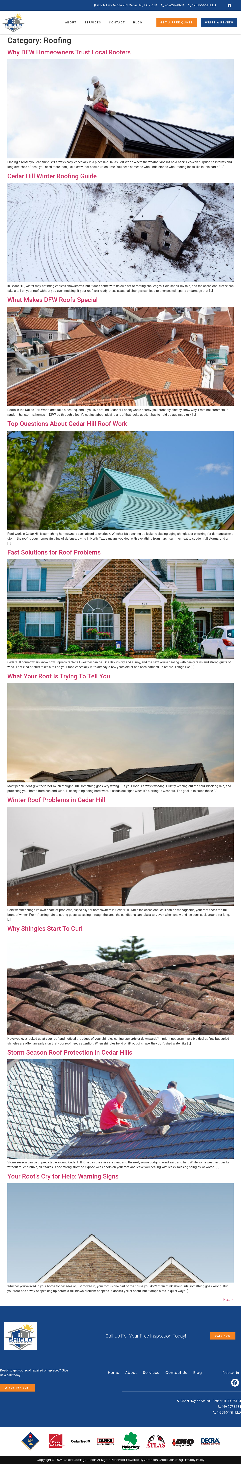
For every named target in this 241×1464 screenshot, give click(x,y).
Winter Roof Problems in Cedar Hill (56, 800)
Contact (117, 22)
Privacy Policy (194, 1460)
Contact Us (176, 1372)
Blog (138, 22)
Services (93, 22)
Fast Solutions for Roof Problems (54, 552)
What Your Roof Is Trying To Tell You (58, 676)
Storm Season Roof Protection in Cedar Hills (69, 1052)
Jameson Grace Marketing (163, 1460)
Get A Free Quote (176, 22)
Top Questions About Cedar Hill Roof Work (67, 423)
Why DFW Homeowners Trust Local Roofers (69, 52)
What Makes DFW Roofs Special (52, 300)
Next (228, 1300)
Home (113, 1372)
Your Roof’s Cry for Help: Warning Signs (63, 1176)
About (71, 22)
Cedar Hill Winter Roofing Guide (52, 176)
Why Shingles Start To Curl (45, 928)
